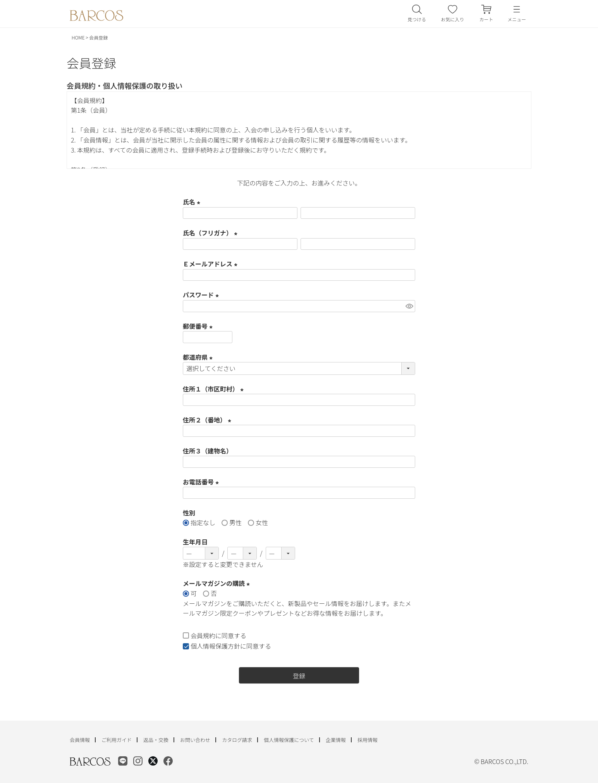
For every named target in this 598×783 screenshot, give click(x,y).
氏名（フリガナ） (211, 232)
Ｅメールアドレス (211, 263)
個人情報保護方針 (215, 646)
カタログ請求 (237, 740)
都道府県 (199, 357)
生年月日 (195, 541)
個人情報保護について (289, 740)
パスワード (202, 294)
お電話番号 (202, 481)
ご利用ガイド (116, 740)
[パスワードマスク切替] (409, 306)
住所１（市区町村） (214, 388)
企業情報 (336, 740)
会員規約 (203, 635)
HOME (78, 37)
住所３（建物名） (207, 450)
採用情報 (367, 740)
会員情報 (80, 740)
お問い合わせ (195, 740)
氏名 (193, 201)
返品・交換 (155, 740)
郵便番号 (199, 326)
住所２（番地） (208, 419)
